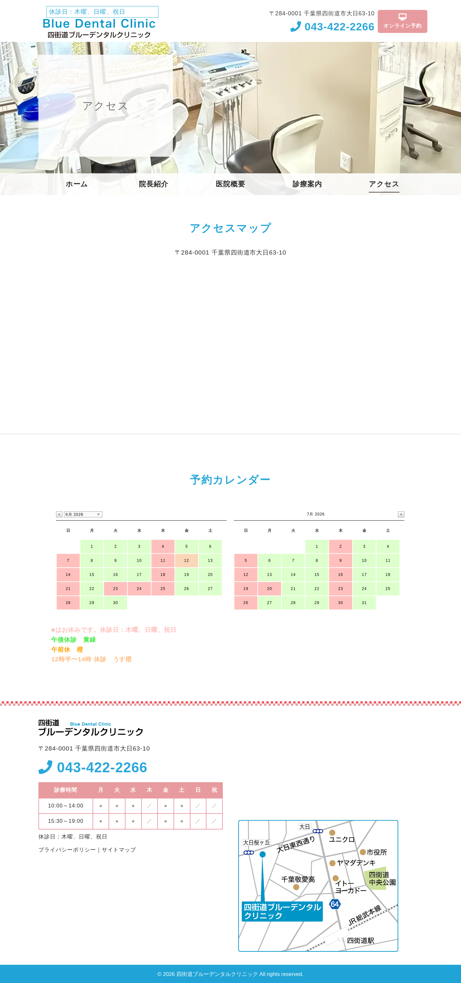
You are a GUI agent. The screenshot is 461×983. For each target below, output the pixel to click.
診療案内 (307, 184)
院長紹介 (153, 184)
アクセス (384, 184)
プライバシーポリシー (67, 850)
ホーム (77, 184)
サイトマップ (119, 850)
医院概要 (230, 184)
